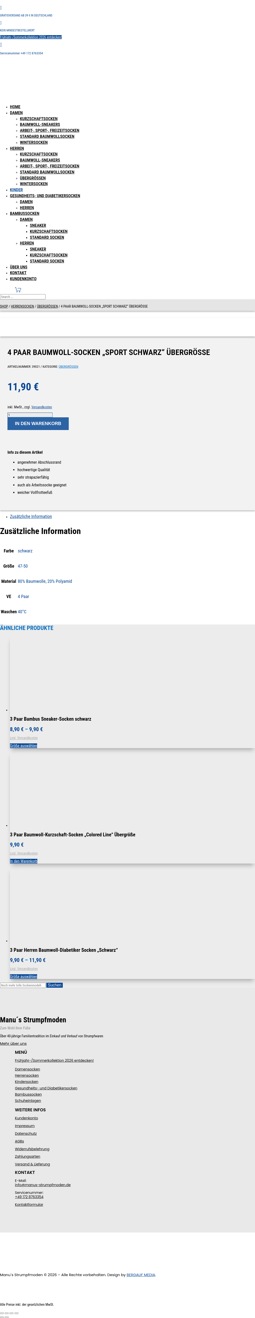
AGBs (19, 1141)
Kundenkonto (23, 278)
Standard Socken (47, 237)
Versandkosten (41, 407)
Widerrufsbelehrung (32, 1148)
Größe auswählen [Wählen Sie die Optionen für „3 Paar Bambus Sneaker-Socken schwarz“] (23, 745)
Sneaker (38, 225)
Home (15, 106)
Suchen (54, 985)
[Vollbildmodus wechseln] (7, 1313)
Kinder (16, 189)
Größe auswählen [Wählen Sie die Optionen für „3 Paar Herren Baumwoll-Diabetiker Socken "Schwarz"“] (23, 976)
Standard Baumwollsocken (47, 136)
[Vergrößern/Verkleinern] (2, 1313)
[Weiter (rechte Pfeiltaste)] (7, 1317)
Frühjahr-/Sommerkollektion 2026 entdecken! (31, 37)
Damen (16, 112)
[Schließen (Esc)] (16, 1313)
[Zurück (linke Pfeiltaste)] (2, 1317)
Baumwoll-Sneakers (40, 124)
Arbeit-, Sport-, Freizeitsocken (49, 130)
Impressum (25, 1125)
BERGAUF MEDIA (141, 1274)
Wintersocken (34, 142)
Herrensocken (22, 306)
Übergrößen (33, 178)
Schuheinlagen (28, 1100)
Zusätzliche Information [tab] (31, 516)
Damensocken (27, 1069)
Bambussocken (24, 213)
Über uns (18, 266)
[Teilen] (11, 1313)
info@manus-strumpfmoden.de (43, 1184)
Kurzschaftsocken (39, 118)
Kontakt (18, 272)
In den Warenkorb (38, 423)
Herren (17, 148)
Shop (4, 306)
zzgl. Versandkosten (24, 738)
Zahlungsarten (27, 1156)
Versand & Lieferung (32, 1164)
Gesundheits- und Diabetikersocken (45, 195)
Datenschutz (26, 1133)
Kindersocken (26, 1081)
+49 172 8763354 (29, 1196)
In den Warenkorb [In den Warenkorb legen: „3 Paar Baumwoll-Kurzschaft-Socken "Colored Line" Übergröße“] (23, 861)
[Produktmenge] (30, 415)
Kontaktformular (29, 1204)
